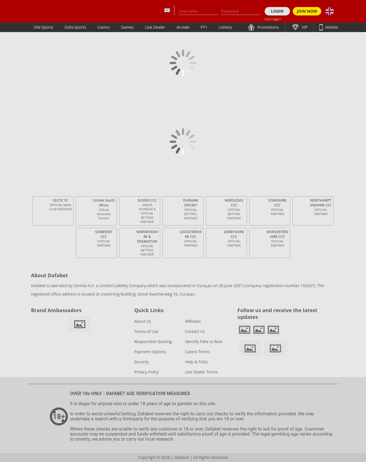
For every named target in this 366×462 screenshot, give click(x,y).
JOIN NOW (307, 11)
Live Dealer (155, 27)
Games (127, 27)
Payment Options (150, 351)
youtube (273, 329)
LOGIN (277, 11)
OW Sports (43, 27)
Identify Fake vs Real (203, 341)
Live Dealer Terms (201, 372)
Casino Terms (197, 351)
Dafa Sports (75, 27)
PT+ (204, 27)
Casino (103, 27)
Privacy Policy (146, 372)
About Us (142, 321)
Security (141, 361)
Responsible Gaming (153, 341)
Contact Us (195, 331)
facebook (244, 329)
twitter (258, 329)
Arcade (183, 27)
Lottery (225, 27)
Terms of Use (146, 331)
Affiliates (193, 321)
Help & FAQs (196, 361)
